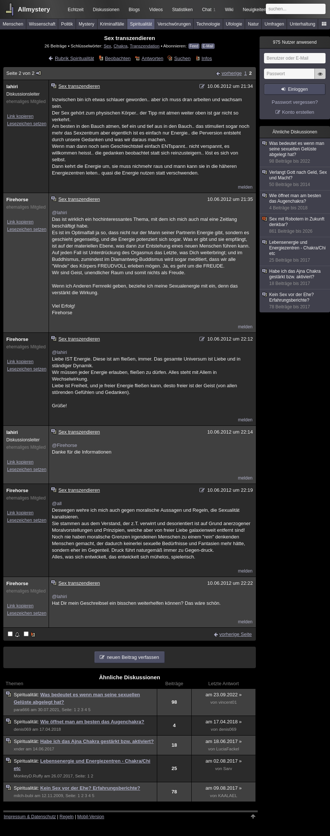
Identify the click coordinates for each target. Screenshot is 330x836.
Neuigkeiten (254, 9)
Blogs (134, 9)
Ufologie (234, 24)
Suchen (182, 58)
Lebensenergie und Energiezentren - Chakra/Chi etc (295, 251)
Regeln (67, 816)
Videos (156, 9)
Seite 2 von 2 (24, 73)
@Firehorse (64, 445)
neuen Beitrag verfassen (133, 657)
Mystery (86, 24)
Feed (194, 46)
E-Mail (208, 46)
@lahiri (59, 212)
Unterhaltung (303, 24)
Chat (208, 9)
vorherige (232, 73)
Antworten (153, 58)
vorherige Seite (236, 634)
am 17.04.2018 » (223, 721)
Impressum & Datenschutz (30, 816)
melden (245, 187)
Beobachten (118, 58)
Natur (253, 24)
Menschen (13, 24)
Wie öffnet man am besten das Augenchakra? (92, 721)
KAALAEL (227, 795)
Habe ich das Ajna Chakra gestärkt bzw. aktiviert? (97, 741)
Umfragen (274, 24)
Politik (67, 24)
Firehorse (17, 199)
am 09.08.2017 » (223, 788)
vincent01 (227, 702)
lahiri (12, 86)
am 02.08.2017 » (223, 761)
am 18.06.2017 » (223, 741)
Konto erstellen (298, 112)
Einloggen (298, 89)
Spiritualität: (27, 694)
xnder (19, 749)
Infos (206, 58)
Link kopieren (20, 116)
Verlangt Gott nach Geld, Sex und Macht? (295, 179)
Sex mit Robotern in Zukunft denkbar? (295, 225)
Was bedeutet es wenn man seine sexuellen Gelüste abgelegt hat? (295, 152)
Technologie (208, 24)
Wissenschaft (42, 24)
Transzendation (144, 45)
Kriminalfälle (112, 24)
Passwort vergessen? (295, 102)
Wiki (229, 9)
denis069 (22, 729)
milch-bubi (23, 795)
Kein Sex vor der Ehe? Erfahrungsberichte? (90, 788)
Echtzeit (76, 9)
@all (57, 503)
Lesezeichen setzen (26, 123)
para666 (21, 709)
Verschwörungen (174, 24)
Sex (107, 45)
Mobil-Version (90, 816)
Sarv (227, 768)
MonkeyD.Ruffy (28, 776)
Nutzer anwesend (295, 42)
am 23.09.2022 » (223, 694)
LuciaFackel (227, 749)
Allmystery (34, 9)
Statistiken (182, 9)
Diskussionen (106, 9)
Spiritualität (141, 24)
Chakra (120, 45)
